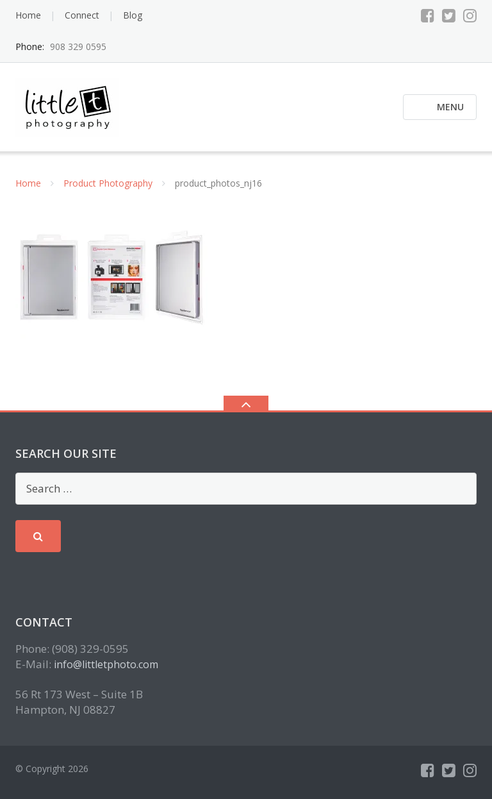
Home (28, 15)
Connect (82, 15)
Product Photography (107, 183)
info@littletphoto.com (106, 664)
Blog (132, 15)
